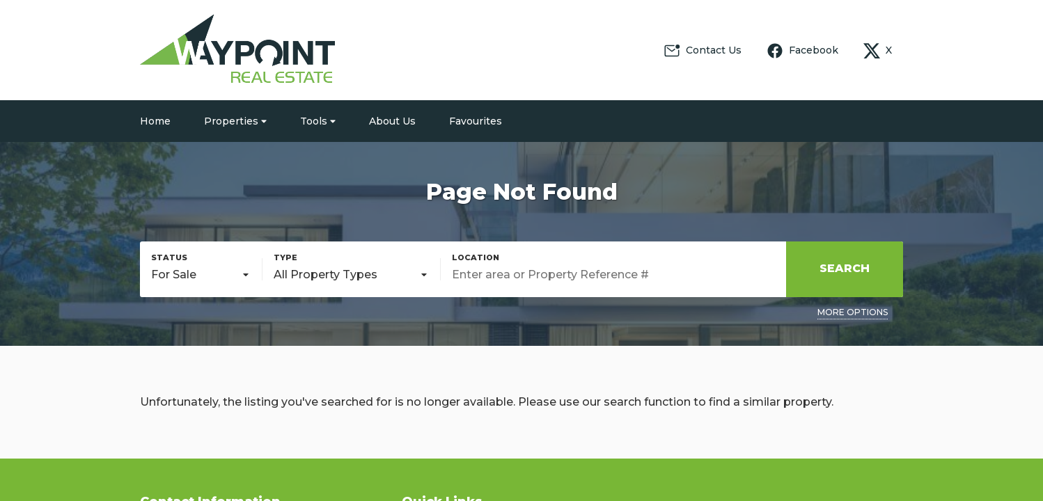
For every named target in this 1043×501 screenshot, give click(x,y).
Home (155, 121)
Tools (318, 121)
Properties (235, 121)
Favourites (475, 121)
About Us (392, 121)
